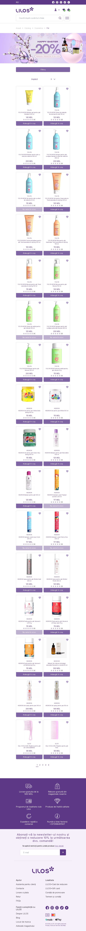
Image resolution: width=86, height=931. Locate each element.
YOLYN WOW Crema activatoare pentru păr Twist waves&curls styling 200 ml (29, 241)
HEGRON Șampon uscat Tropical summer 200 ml (56, 495)
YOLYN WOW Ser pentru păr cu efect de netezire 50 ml (29, 199)
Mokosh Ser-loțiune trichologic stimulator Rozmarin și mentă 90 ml (56, 664)
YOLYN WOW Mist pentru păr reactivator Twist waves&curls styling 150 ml (57, 242)
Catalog (28, 28)
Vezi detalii (59, 846)
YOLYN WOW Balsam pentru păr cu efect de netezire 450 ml (29, 155)
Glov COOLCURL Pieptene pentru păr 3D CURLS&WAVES (29, 746)
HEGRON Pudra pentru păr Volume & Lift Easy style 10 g (57, 622)
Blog (18, 918)
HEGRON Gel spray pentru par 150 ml (57, 705)
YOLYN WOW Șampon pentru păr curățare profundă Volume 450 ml (57, 327)
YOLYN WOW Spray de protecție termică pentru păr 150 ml (56, 113)
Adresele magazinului (25, 926)
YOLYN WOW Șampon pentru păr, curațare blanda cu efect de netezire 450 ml (57, 156)
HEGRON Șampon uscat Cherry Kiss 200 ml (57, 537)
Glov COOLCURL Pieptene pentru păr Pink (57, 746)
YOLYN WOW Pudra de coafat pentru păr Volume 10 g (57, 369)
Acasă (18, 28)
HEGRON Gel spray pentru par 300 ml (29, 705)
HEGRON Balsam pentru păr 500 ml (29, 495)
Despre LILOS (22, 913)
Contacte (20, 888)
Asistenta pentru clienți (26, 884)
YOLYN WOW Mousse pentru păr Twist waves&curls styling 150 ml (29, 285)
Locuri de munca (23, 922)
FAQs (18, 901)
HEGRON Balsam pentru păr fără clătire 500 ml (57, 453)
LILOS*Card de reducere (56, 884)
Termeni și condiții (53, 897)
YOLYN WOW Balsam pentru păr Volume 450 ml (29, 369)
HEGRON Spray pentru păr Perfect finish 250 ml (57, 580)
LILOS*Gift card (52, 888)
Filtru (43, 69)
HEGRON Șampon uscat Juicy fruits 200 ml (29, 537)
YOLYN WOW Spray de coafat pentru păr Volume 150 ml (29, 327)
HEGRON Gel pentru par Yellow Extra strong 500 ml (29, 411)
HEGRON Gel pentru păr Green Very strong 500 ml (29, 453)
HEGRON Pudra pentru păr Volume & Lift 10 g (29, 622)
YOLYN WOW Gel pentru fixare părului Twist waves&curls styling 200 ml (57, 199)
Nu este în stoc (29, 209)
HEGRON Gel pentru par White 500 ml (56, 410)
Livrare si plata (22, 892)
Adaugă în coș (29, 123)
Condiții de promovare (55, 892)
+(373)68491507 (57, 824)
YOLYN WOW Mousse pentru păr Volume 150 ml (57, 285)
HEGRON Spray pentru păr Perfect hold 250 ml (29, 580)
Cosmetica (39, 28)
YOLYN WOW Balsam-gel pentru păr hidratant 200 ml (29, 113)
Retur (18, 897)
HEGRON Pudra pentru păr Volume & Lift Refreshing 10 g (29, 664)
